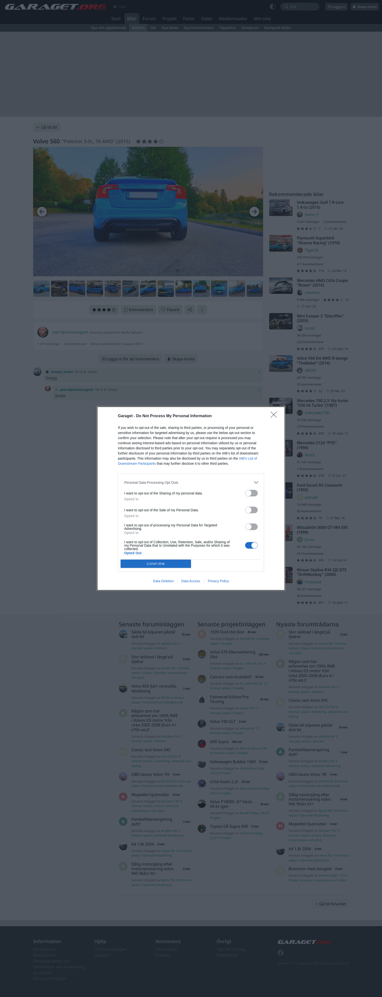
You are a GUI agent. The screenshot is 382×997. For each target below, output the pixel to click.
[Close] (275, 416)
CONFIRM (156, 564)
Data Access (190, 581)
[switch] (251, 493)
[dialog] (191, 498)
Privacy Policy (218, 581)
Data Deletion (163, 581)
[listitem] (191, 482)
